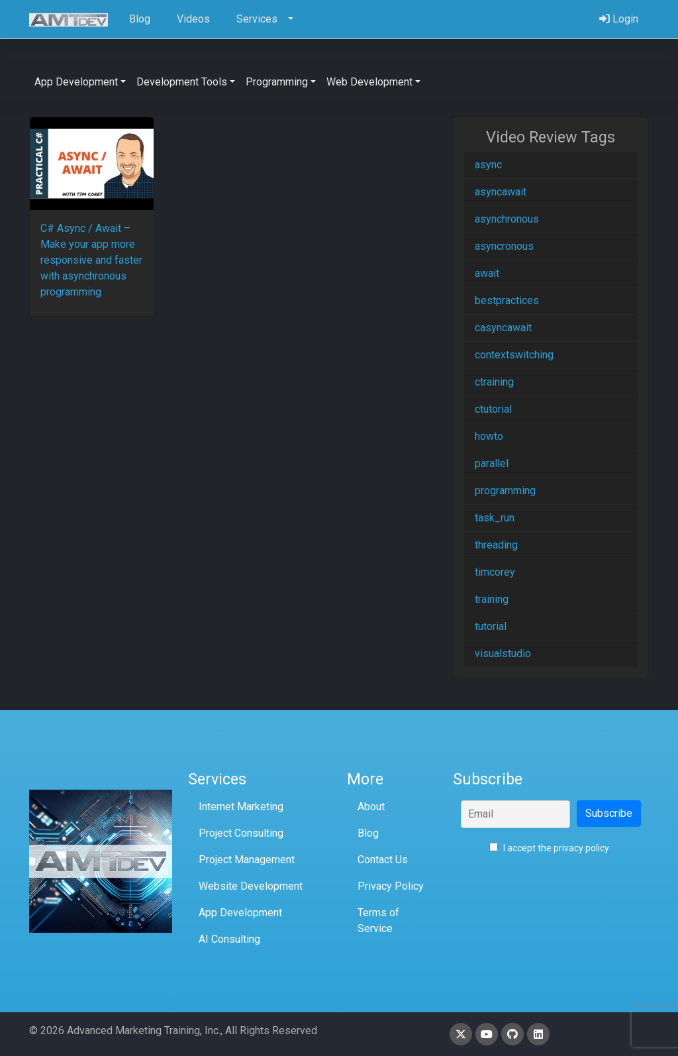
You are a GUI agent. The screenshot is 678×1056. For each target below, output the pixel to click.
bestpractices (507, 300)
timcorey (495, 572)
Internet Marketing (241, 806)
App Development (240, 912)
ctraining (494, 382)
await (487, 273)
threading (496, 545)
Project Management (247, 859)
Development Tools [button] (181, 82)
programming (505, 490)
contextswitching (514, 354)
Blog (368, 833)
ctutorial (493, 409)
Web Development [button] (369, 82)
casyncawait (503, 327)
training (491, 599)
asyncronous (504, 246)
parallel (491, 463)
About (371, 806)
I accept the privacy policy (549, 848)
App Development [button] (76, 82)
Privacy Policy (391, 886)
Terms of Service (378, 920)
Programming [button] (277, 82)
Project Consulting (241, 833)
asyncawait (500, 191)
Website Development (251, 886)
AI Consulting (229, 939)
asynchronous (507, 219)
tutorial (491, 626)
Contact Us (383, 859)
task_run (494, 517)
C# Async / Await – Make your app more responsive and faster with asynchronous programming (91, 260)
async (488, 164)
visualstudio (503, 653)
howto (489, 436)
